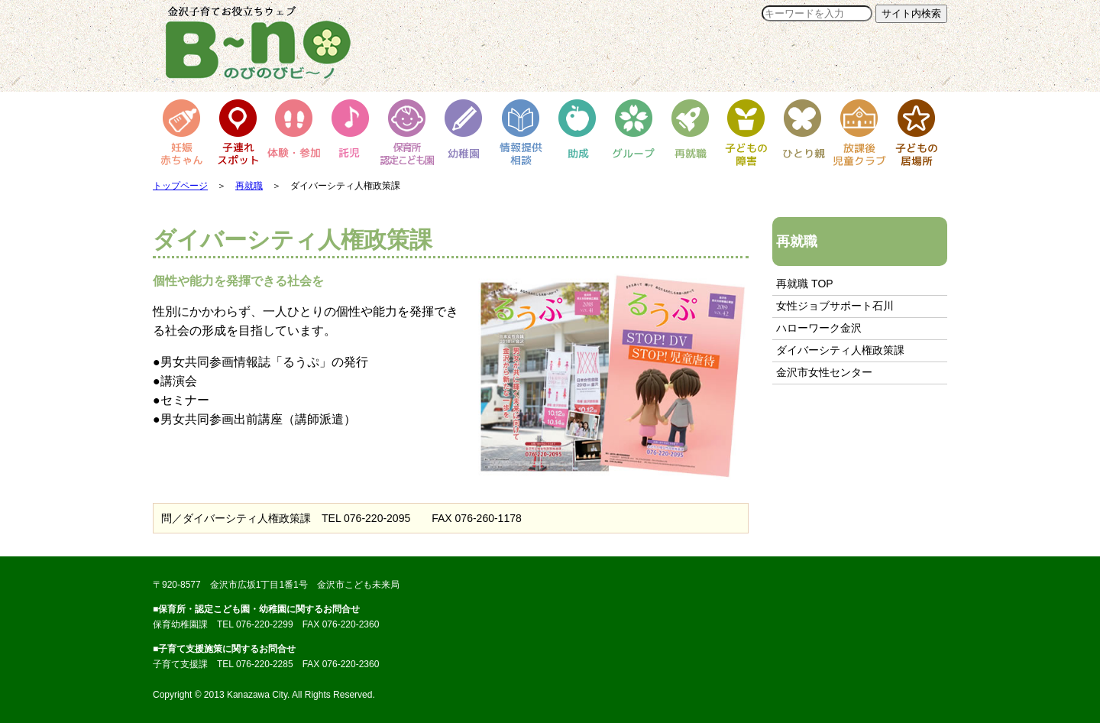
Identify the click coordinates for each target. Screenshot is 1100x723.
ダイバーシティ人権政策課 (840, 350)
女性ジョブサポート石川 (835, 306)
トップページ (180, 185)
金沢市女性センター (824, 372)
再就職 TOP (804, 283)
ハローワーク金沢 (819, 328)
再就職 (249, 185)
